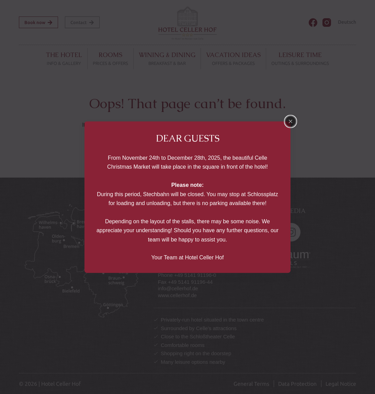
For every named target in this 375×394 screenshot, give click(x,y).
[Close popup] (290, 121)
